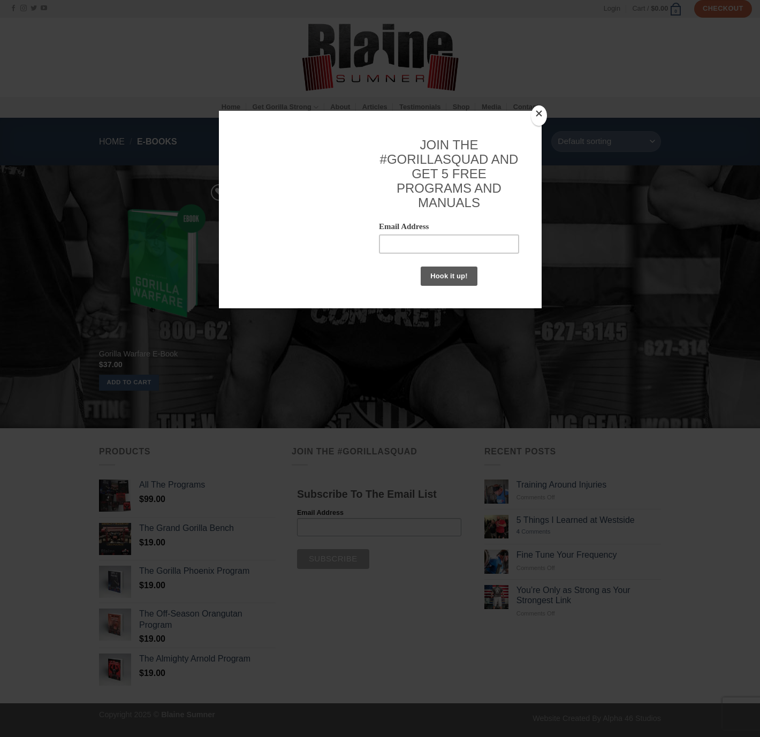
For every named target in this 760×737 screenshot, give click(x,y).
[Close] (539, 115)
